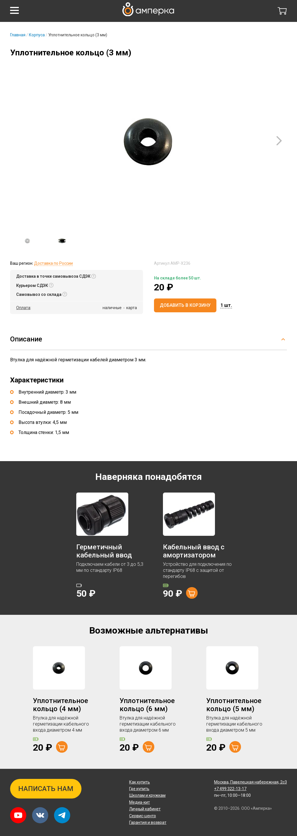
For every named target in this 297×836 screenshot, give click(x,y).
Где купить (139, 788)
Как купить (139, 782)
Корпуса (37, 35)
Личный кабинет (145, 809)
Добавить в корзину (185, 305)
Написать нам (45, 789)
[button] (14, 10)
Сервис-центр (142, 816)
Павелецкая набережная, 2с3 (250, 782)
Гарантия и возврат (147, 822)
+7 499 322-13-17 (230, 788)
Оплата (23, 307)
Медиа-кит (139, 802)
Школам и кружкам (147, 795)
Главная (17, 35)
